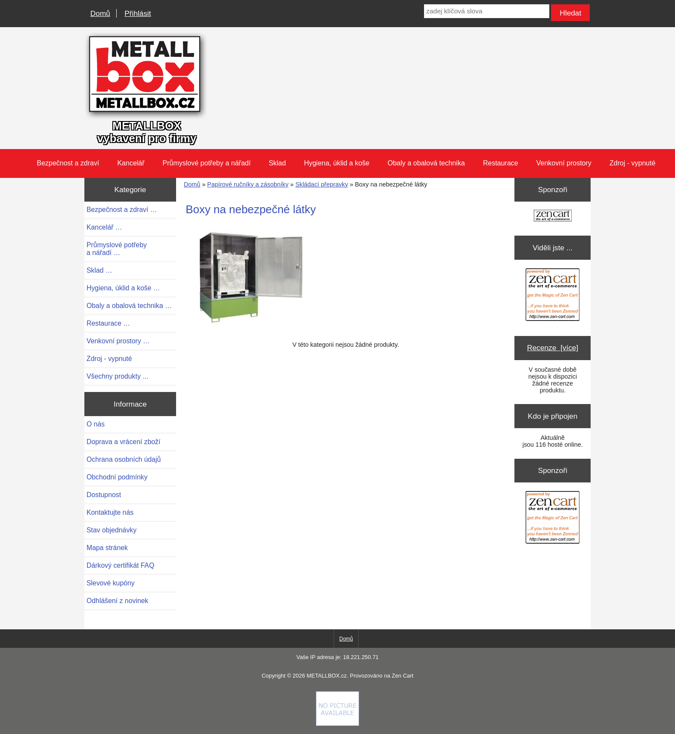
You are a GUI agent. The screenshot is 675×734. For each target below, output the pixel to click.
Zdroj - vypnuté (633, 163)
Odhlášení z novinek (117, 600)
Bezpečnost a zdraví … (122, 209)
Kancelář (130, 163)
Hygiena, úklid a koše (336, 163)
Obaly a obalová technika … (129, 305)
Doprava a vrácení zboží (124, 441)
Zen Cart (402, 675)
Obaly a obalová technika (426, 163)
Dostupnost (104, 494)
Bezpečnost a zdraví (68, 163)
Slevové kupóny (111, 583)
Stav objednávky (111, 530)
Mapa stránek (107, 547)
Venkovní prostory (563, 163)
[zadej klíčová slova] (486, 11)
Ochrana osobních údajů (124, 459)
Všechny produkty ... (117, 376)
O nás (96, 424)
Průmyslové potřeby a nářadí (207, 163)
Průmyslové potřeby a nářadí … (117, 248)
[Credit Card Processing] (337, 723)
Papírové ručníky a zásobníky (247, 184)
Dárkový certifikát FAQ (120, 565)
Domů (100, 13)
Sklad (277, 163)
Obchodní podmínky (117, 477)
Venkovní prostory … (118, 341)
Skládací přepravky (321, 184)
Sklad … (99, 270)
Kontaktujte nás (110, 512)
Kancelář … (104, 227)
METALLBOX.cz (327, 675)
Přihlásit (137, 13)
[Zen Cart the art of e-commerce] (553, 216)
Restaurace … (108, 323)
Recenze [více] (552, 347)
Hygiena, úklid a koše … (123, 288)
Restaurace (500, 163)
